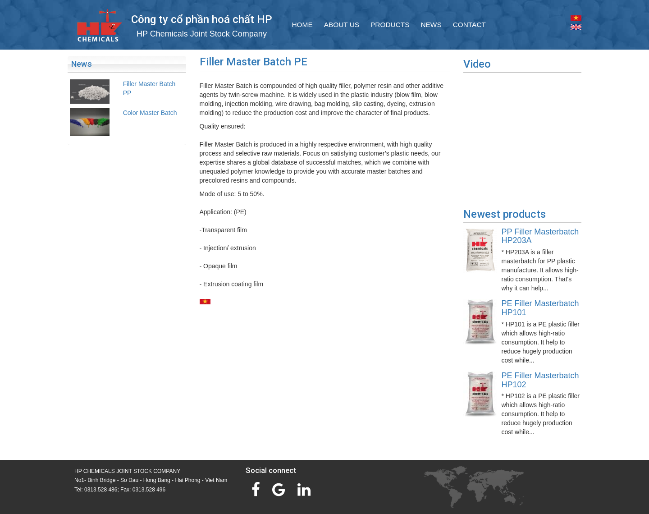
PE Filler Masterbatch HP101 (540, 308)
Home (302, 24)
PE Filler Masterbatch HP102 (540, 380)
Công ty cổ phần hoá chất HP (201, 19)
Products (389, 24)
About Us (341, 24)
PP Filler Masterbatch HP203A (540, 236)
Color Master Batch (150, 112)
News (430, 24)
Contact (469, 24)
